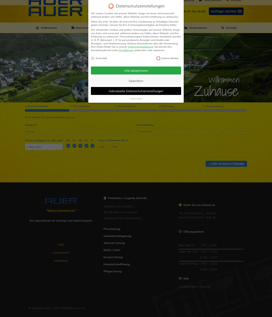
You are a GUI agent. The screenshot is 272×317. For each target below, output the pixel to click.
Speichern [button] (136, 81)
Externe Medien (168, 58)
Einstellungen (126, 50)
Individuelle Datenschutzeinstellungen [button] (136, 91)
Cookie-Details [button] (136, 98)
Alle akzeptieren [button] (136, 70)
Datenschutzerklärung (140, 46)
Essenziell (99, 58)
